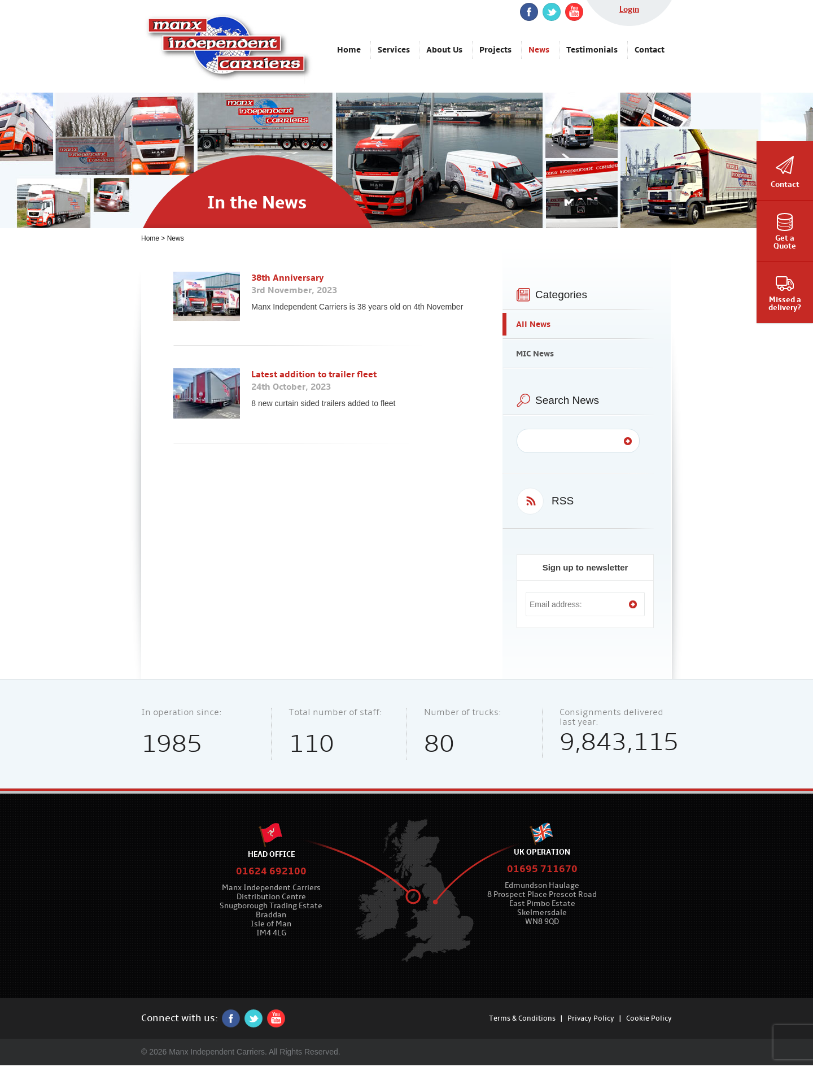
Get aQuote (784, 242)
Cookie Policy (649, 1018)
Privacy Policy (590, 1018)
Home (150, 238)
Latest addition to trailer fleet (314, 374)
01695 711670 (542, 869)
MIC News (535, 354)
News (175, 238)
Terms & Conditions (522, 1018)
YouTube (574, 12)
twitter (552, 12)
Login (629, 9)
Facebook (529, 12)
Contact (785, 184)
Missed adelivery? (784, 303)
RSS (563, 501)
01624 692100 (271, 871)
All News (533, 324)
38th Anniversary (287, 278)
